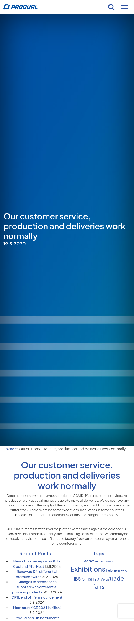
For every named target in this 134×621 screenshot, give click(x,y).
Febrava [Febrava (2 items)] (113, 570)
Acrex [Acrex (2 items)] (89, 561)
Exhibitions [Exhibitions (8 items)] (87, 569)
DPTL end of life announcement (37, 597)
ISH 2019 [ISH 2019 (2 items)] (95, 579)
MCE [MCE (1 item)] (106, 579)
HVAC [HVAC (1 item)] (123, 570)
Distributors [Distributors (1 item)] (107, 561)
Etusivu (9, 448)
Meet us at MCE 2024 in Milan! (37, 607)
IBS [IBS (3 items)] (77, 578)
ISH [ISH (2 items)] (84, 579)
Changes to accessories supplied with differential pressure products (34, 586)
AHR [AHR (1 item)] (96, 561)
